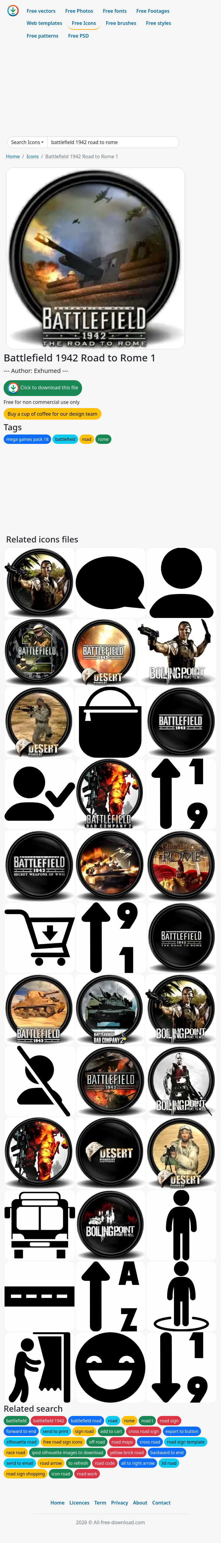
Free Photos (79, 11)
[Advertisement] (110, 89)
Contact (161, 1502)
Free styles (158, 23)
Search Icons (25, 142)
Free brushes (121, 23)
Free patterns (42, 35)
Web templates (44, 23)
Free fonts (115, 11)
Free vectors (41, 11)
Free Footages (153, 11)
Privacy (119, 1502)
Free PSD (78, 35)
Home (13, 156)
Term (100, 1502)
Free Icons (84, 23)
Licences (79, 1502)
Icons (32, 156)
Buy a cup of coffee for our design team (52, 414)
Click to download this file (43, 388)
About (140, 1502)
